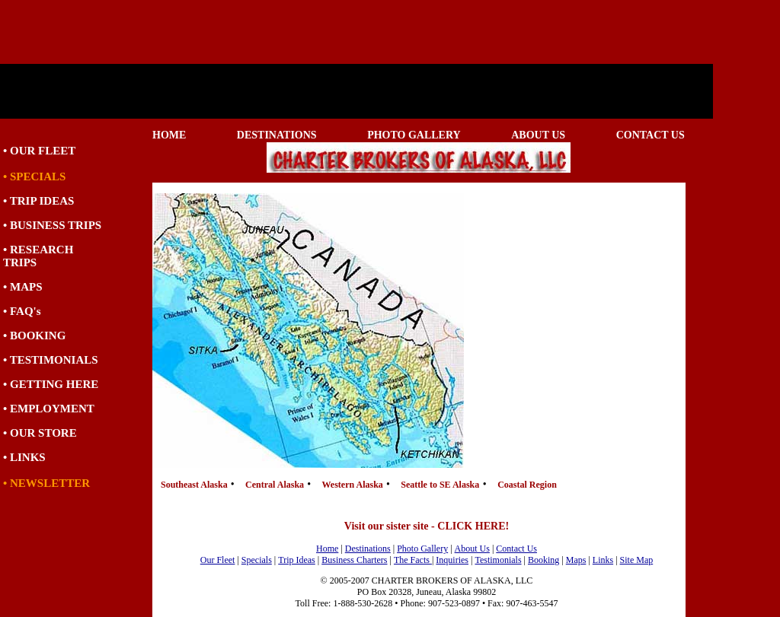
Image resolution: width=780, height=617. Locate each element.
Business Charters (354, 560)
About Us (472, 548)
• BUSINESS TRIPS (52, 225)
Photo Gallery (422, 548)
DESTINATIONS (277, 135)
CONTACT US (650, 135)
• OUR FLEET (39, 151)
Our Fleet (217, 560)
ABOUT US (538, 135)
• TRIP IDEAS (38, 201)
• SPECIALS (34, 176)
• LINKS (24, 457)
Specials (256, 560)
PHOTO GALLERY (414, 135)
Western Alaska (353, 484)
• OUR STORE (40, 433)
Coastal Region (527, 484)
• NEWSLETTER (46, 483)
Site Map (637, 560)
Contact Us (516, 548)
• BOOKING (34, 335)
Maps (576, 560)
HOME (169, 135)
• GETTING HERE (50, 384)
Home (327, 548)
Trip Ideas (296, 560)
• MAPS (23, 287)
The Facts (413, 560)
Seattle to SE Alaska (440, 484)
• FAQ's (22, 311)
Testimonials (498, 560)
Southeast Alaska (195, 484)
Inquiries (452, 560)
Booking (543, 560)
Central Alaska (275, 484)
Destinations (368, 548)
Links (603, 560)
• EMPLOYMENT (48, 408)
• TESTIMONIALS (50, 360)
